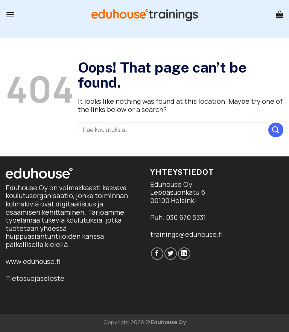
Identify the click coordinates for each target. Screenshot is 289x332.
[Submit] (275, 130)
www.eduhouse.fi (33, 261)
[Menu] (10, 14)
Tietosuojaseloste (35, 278)
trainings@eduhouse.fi (186, 234)
